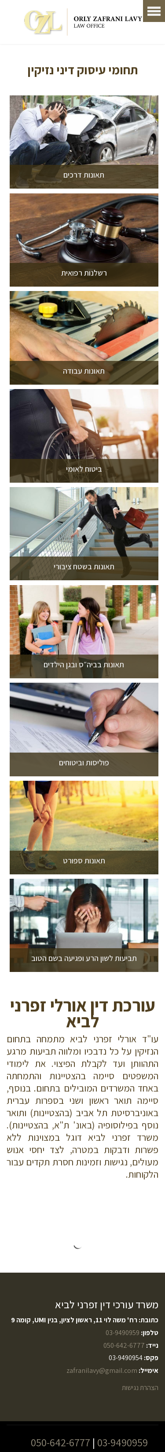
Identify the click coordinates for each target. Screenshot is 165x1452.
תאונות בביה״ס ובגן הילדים (84, 664)
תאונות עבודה (84, 371)
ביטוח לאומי (84, 469)
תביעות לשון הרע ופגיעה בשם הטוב (84, 958)
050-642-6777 (124, 1345)
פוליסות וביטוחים (84, 762)
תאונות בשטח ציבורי (84, 566)
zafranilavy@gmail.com (101, 1371)
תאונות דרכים (83, 175)
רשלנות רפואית (84, 273)
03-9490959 (122, 1332)
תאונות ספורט (84, 860)
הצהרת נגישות (140, 1387)
